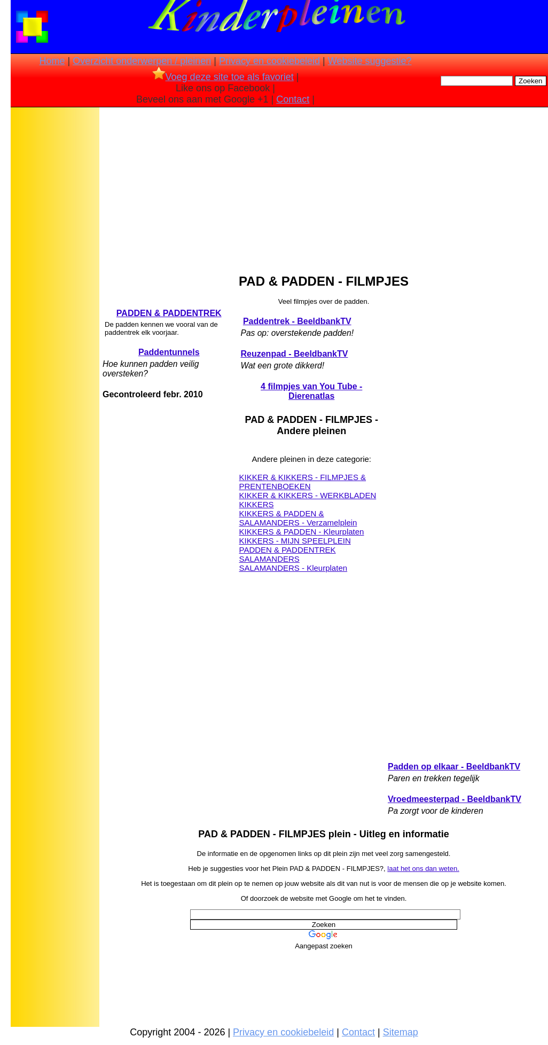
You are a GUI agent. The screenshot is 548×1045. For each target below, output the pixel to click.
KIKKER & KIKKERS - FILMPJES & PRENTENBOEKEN (302, 482)
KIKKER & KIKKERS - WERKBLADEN (307, 495)
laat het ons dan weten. (423, 869)
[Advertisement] (55, 277)
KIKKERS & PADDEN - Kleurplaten (301, 531)
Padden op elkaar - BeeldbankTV (454, 766)
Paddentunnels (169, 352)
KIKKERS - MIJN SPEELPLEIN (294, 540)
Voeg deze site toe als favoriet (223, 77)
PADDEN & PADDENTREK (169, 313)
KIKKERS (256, 504)
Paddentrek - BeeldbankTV (297, 321)
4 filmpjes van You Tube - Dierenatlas (311, 391)
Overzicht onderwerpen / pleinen (142, 61)
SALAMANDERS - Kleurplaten (293, 567)
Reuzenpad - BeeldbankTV (294, 353)
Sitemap (400, 1032)
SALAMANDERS (269, 558)
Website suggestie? (370, 61)
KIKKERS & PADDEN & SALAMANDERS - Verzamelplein (298, 518)
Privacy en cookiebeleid (269, 61)
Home (52, 61)
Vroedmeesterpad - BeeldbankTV (454, 799)
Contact (292, 99)
